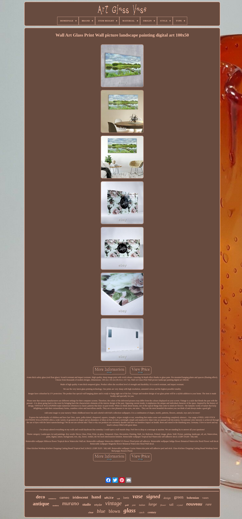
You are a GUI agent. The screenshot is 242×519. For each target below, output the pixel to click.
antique (41, 503)
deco (40, 496)
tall (171, 504)
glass (130, 510)
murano (70, 503)
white (109, 498)
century (152, 512)
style (98, 505)
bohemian (193, 497)
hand (96, 496)
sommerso (52, 499)
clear (90, 512)
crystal (180, 505)
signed (153, 496)
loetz (126, 497)
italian (142, 505)
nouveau (194, 504)
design (167, 498)
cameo (64, 497)
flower (163, 505)
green (178, 497)
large (153, 504)
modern (56, 505)
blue (101, 511)
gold (127, 505)
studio (86, 504)
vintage (113, 503)
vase (138, 496)
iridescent (80, 497)
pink (134, 505)
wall (118, 499)
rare (209, 504)
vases (205, 497)
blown (114, 511)
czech (141, 512)
